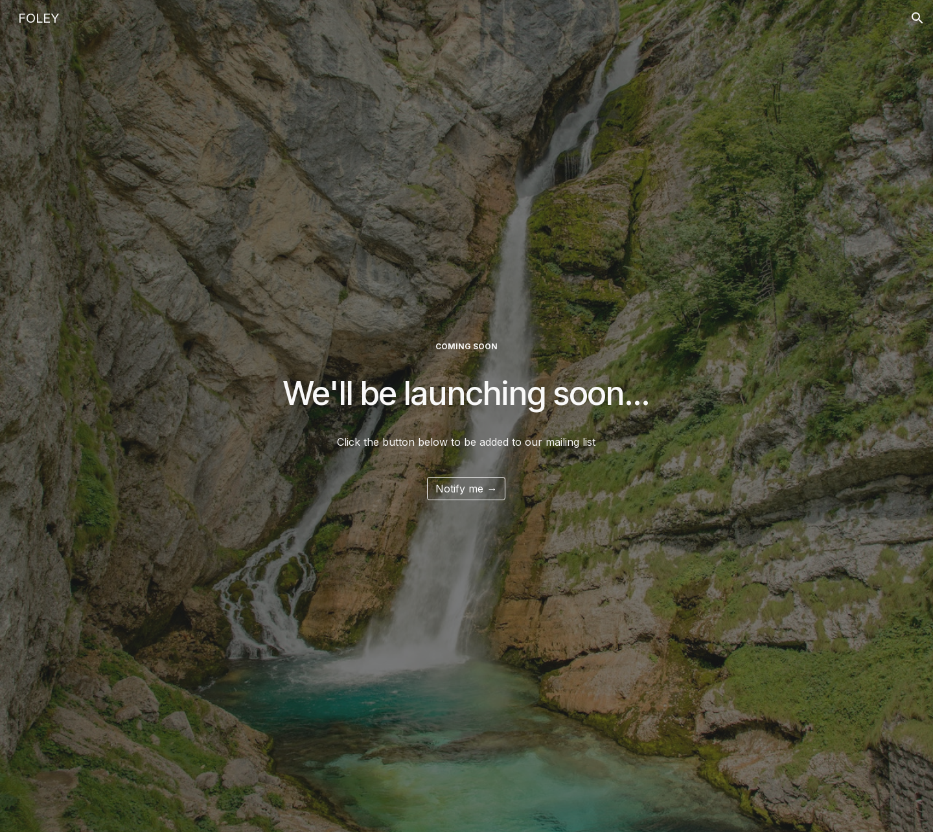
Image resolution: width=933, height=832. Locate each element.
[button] (917, 18)
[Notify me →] (466, 488)
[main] (467, 347)
